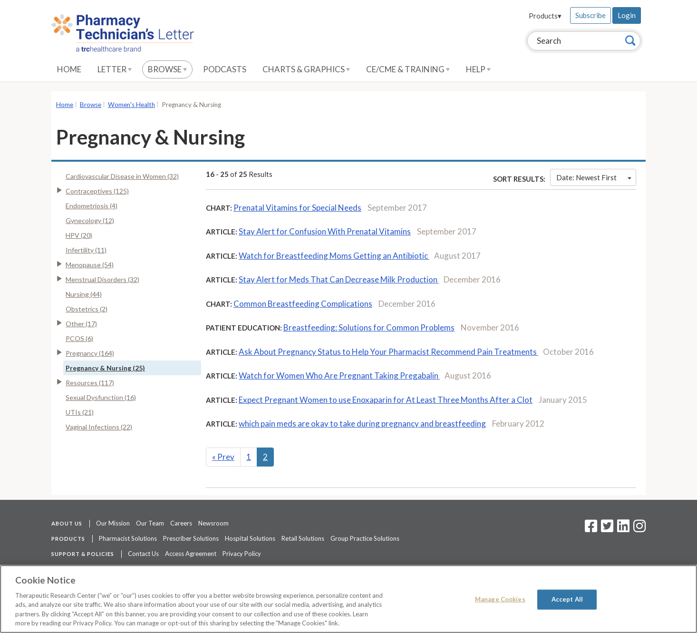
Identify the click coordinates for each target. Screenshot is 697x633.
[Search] (630, 40)
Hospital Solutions (250, 538)
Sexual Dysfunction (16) (101, 397)
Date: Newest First (593, 177)
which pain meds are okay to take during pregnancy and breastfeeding (362, 423)
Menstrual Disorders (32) (102, 279)
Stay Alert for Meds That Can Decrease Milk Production (339, 279)
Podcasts (224, 69)
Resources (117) (90, 383)
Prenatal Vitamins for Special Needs (297, 208)
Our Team (150, 523)
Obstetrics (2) (86, 309)
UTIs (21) (80, 412)
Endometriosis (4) (91, 206)
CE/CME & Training (408, 69)
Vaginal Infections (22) (99, 427)
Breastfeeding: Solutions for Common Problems (369, 327)
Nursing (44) (84, 294)
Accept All (567, 599)
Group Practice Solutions (364, 538)
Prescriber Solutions (191, 538)
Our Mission (113, 523)
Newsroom (213, 523)
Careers (181, 523)
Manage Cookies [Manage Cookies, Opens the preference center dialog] (500, 599)
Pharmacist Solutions (128, 538)
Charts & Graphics (306, 69)
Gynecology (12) (90, 220)
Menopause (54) (90, 265)
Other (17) (81, 324)
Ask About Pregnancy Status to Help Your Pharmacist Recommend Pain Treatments (388, 352)
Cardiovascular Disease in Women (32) (122, 176)
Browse (167, 69)
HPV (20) (79, 235)
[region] (348, 599)
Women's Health (131, 104)
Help (478, 69)
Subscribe (590, 15)
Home (69, 69)
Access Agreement (190, 553)
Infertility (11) (86, 250)
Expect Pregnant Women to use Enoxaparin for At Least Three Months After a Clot (385, 400)
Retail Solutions (302, 538)
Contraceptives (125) (97, 191)
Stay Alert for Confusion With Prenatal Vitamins (325, 231)
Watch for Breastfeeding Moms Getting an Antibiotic (334, 256)
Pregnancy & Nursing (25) (105, 368)
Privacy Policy (242, 553)
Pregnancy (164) (90, 353)
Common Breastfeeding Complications (302, 304)
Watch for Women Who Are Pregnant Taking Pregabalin (339, 375)
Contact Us (143, 553)
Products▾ (545, 15)
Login (627, 15)
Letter (114, 69)
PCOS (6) (79, 338)
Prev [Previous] (223, 457)
